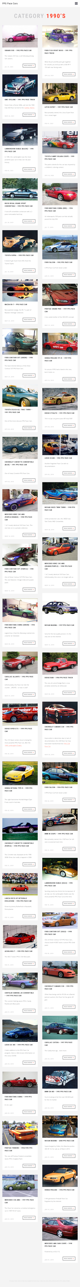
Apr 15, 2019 (49, 380)
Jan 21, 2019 (49, 1157)
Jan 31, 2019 (49, 1008)
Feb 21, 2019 (49, 850)
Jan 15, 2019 (49, 1209)
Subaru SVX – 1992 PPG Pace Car (18, 50)
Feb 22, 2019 (49, 801)
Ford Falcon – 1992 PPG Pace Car (58, 262)
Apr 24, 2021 (49, 75)
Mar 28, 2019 (49, 530)
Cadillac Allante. (29, 108)
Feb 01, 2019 (9, 965)
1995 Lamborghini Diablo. (13, 745)
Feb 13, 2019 (9, 917)
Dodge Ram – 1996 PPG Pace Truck (59, 678)
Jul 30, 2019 (9, 222)
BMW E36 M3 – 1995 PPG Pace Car (58, 1092)
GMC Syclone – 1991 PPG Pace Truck (20, 100)
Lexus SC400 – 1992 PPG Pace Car (58, 458)
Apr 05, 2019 (49, 474)
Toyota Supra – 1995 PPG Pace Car (19, 255)
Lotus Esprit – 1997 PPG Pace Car (59, 107)
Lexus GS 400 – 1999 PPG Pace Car (19, 1045)
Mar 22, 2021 (9, 116)
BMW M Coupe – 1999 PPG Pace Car (59, 834)
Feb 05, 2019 (49, 953)
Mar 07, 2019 (9, 696)
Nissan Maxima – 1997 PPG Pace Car (59, 625)
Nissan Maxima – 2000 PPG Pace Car (59, 1141)
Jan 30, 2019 (49, 1059)
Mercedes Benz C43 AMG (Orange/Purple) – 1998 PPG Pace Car (58, 566)
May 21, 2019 (9, 321)
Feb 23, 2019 (9, 810)
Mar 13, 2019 (9, 591)
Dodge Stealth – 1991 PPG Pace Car (60, 413)
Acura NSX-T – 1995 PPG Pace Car (18, 951)
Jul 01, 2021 (9, 67)
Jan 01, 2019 (9, 1219)
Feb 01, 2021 (49, 123)
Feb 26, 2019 (9, 754)
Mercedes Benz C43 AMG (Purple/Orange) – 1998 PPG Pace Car (18, 517)
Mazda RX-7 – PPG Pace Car (16, 304)
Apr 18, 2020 (49, 175)
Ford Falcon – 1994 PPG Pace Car (58, 787)
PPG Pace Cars (10, 3)
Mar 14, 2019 (9, 536)
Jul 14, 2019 (9, 272)
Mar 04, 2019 (49, 754)
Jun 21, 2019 (49, 276)
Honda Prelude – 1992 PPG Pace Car (60, 1190)
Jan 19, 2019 (9, 1167)
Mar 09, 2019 (9, 644)
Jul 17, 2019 (49, 227)
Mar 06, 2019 (49, 694)
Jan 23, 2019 (9, 1113)
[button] (76, 3)
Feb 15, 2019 (49, 905)
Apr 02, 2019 (9, 481)
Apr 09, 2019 (9, 429)
